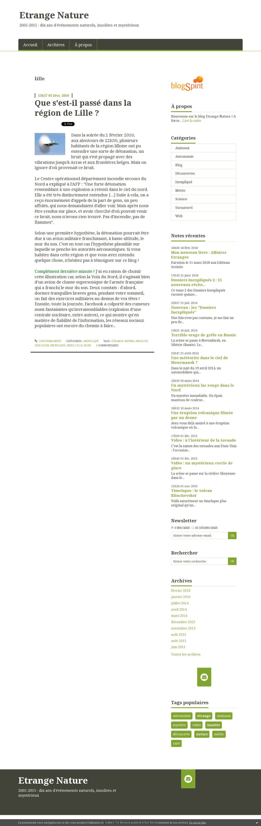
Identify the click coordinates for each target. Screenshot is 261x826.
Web (178, 216)
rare (176, 743)
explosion (42, 345)
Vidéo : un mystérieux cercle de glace (202, 465)
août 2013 (178, 634)
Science (181, 199)
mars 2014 (179, 616)
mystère (179, 725)
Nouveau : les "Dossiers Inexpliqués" (193, 310)
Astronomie (184, 156)
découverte (181, 734)
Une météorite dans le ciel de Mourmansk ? (199, 360)
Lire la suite (191, 120)
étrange (117, 341)
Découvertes (185, 173)
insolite (142, 341)
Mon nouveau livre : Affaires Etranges (198, 255)
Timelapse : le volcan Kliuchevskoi (191, 493)
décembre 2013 (183, 622)
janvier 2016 (180, 597)
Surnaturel (183, 207)
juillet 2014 (179, 603)
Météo (180, 190)
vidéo (196, 725)
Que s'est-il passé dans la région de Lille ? (83, 107)
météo (219, 734)
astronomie (182, 716)
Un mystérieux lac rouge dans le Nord (202, 387)
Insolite (213, 725)
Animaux (182, 148)
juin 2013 (178, 647)
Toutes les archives (185, 654)
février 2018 (180, 590)
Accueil (30, 44)
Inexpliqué (91, 341)
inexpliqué (57, 345)
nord (87, 345)
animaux (224, 716)
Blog (178, 165)
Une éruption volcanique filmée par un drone (202, 415)
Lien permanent (48, 341)
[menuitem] (30, 44)
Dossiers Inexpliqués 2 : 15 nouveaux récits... (196, 282)
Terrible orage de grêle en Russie (203, 334)
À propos (83, 44)
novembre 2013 (183, 628)
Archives (56, 44)
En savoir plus (197, 822)
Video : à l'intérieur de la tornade (203, 440)
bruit (70, 345)
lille (79, 345)
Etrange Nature (54, 15)
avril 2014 (179, 609)
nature (129, 341)
